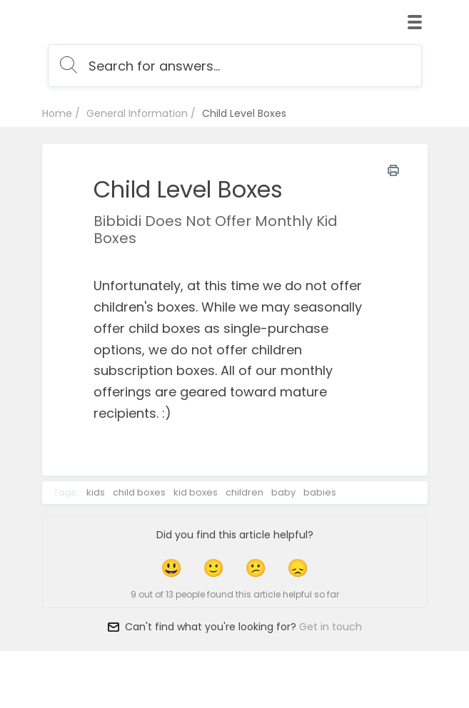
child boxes (139, 492)
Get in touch (330, 627)
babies (319, 492)
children (244, 492)
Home (57, 113)
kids (95, 492)
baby (283, 492)
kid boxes (195, 492)
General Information (137, 113)
